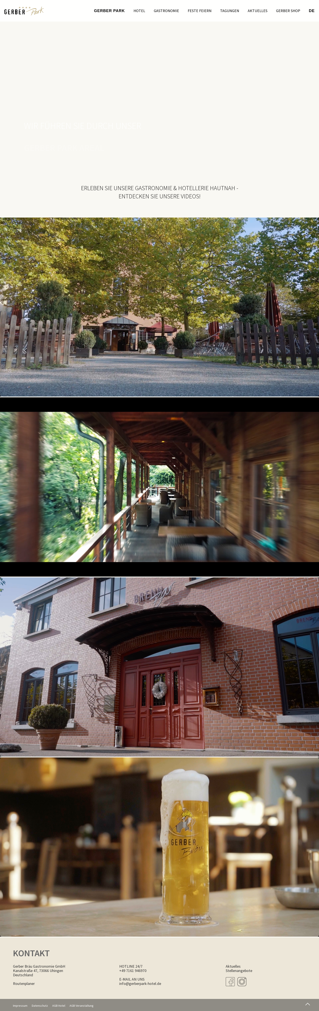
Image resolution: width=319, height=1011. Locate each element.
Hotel (139, 10)
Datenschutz (40, 1006)
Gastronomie (166, 10)
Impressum (20, 1006)
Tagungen (229, 10)
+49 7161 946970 (132, 970)
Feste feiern (199, 10)
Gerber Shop (288, 10)
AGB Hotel (58, 1006)
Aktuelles (257, 10)
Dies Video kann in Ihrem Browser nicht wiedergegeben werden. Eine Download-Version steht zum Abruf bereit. (159, 307)
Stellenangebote (239, 970)
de (312, 11)
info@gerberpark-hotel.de (140, 983)
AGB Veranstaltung (82, 1006)
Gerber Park (109, 11)
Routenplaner (24, 983)
